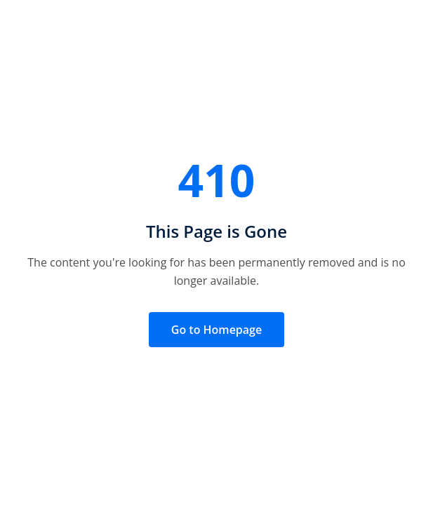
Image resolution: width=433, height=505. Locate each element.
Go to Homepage (216, 329)
